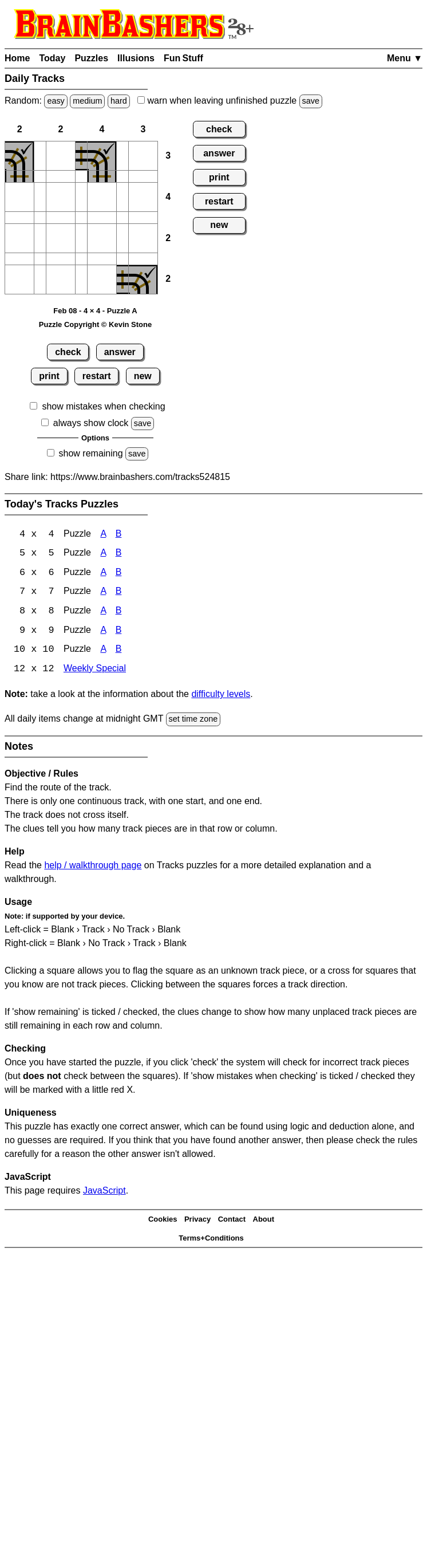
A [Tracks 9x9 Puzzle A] (103, 632)
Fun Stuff (183, 58)
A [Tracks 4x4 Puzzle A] (103, 535)
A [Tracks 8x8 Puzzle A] (103, 612)
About (264, 1221)
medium (87, 100)
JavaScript (104, 1192)
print (49, 376)
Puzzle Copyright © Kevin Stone (95, 324)
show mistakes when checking (103, 406)
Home (17, 58)
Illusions (136, 58)
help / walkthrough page (92, 867)
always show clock (91, 423)
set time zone (193, 721)
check (68, 352)
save (310, 100)
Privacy (197, 1221)
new (143, 376)
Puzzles (91, 58)
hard (118, 100)
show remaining (91, 453)
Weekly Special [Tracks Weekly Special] (95, 671)
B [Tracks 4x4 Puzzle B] (119, 535)
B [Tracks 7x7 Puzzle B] (119, 593)
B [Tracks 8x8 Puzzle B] (119, 612)
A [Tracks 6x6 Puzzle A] (103, 573)
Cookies (162, 1221)
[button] (40, 155)
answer (120, 352)
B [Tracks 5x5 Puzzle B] (119, 554)
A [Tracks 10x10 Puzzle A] (103, 651)
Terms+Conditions (211, 1239)
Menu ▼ (404, 58)
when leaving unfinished (229, 100)
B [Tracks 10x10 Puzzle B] (119, 651)
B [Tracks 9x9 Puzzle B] (119, 632)
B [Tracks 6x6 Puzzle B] (119, 573)
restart (96, 376)
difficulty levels (220, 696)
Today (52, 58)
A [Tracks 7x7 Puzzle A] (103, 593)
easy (55, 100)
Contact (232, 1221)
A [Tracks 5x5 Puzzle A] (103, 554)
